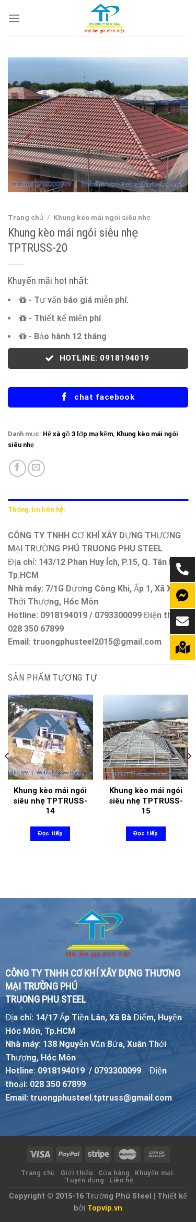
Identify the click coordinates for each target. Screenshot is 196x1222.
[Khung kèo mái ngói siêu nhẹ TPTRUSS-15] (145, 737)
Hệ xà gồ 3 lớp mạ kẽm (78, 434)
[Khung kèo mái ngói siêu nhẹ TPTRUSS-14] (50, 737)
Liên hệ (121, 1180)
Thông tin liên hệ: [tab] (36, 509)
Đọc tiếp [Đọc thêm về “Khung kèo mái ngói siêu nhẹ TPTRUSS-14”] (50, 833)
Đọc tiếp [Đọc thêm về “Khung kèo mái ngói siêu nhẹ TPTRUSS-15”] (145, 833)
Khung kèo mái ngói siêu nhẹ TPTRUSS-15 (146, 801)
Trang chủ (25, 217)
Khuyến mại (153, 1173)
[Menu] (14, 18)
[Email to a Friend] (36, 468)
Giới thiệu (77, 1173)
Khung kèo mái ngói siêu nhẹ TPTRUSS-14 (50, 801)
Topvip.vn (104, 1208)
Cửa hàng (114, 1173)
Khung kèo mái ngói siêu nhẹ (102, 217)
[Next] (188, 777)
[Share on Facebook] (17, 468)
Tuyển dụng (84, 1180)
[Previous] (7, 777)
